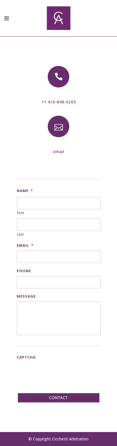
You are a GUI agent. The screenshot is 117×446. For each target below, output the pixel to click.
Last (20, 234)
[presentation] (59, 373)
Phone (24, 270)
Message (26, 296)
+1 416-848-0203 (58, 102)
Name (25, 190)
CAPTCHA (26, 357)
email (58, 151)
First (20, 212)
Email (25, 245)
